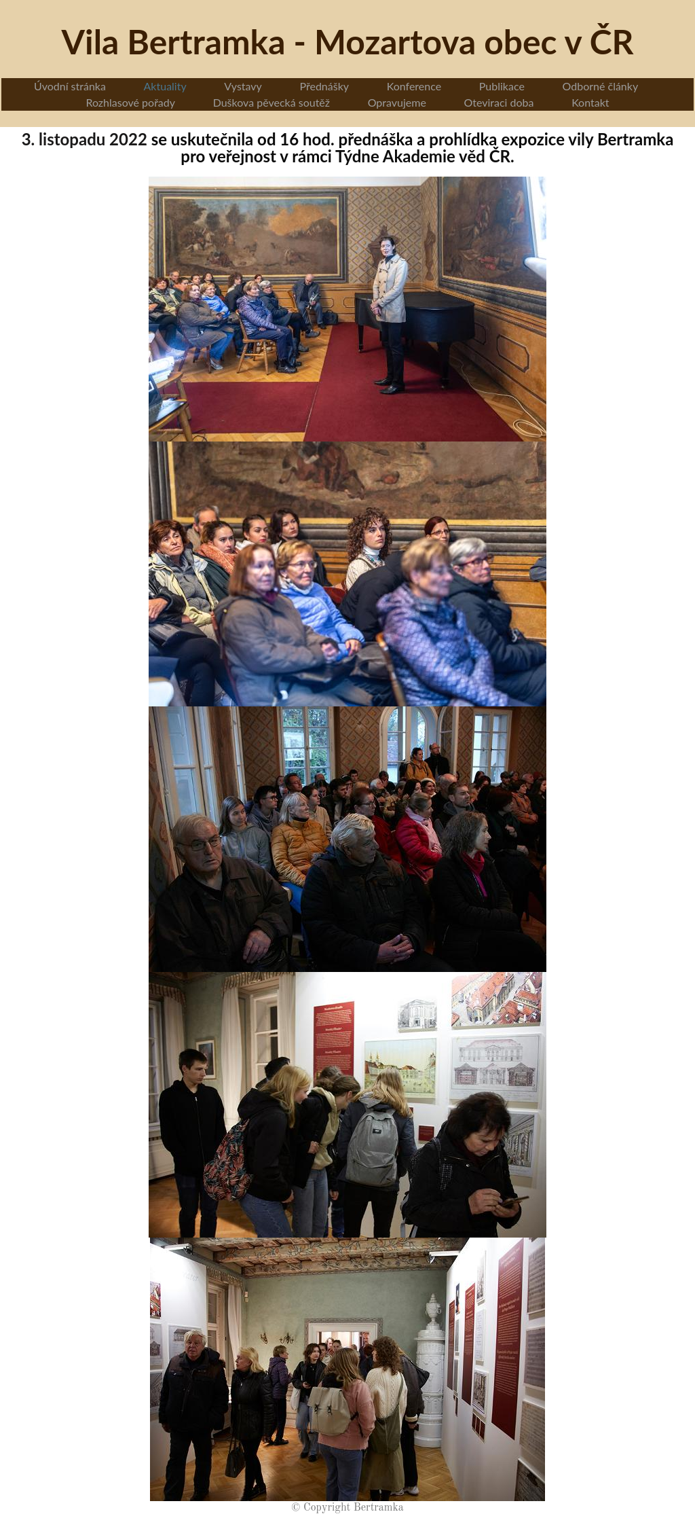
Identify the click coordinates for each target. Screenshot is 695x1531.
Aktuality (165, 85)
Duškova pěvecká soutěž (271, 102)
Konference (414, 85)
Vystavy (243, 85)
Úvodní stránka (70, 85)
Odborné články (601, 85)
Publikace (502, 85)
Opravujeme (397, 102)
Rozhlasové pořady (130, 102)
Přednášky (325, 85)
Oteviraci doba (498, 102)
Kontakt (590, 102)
